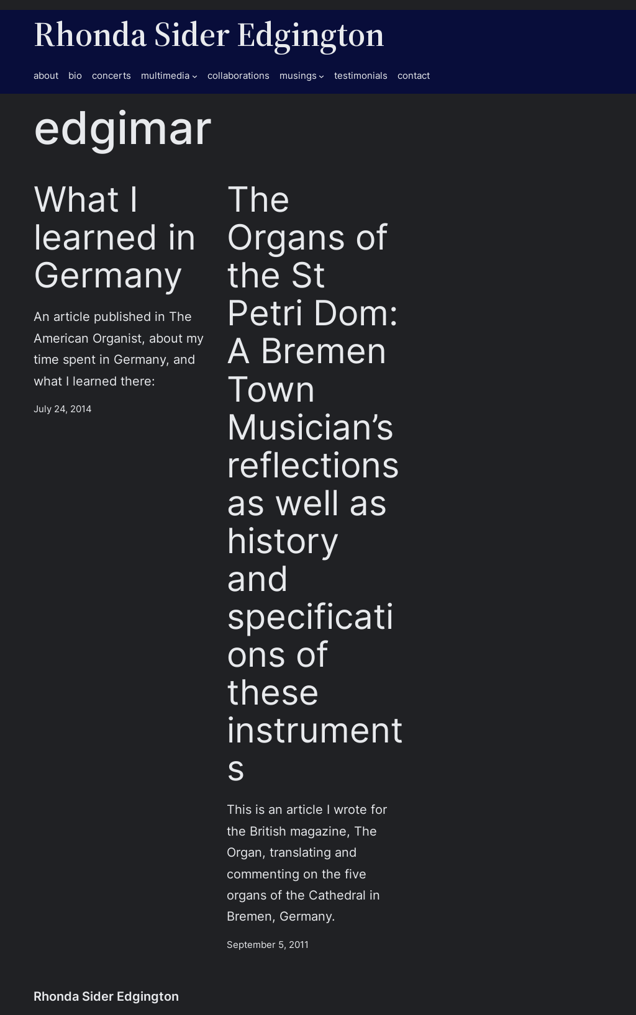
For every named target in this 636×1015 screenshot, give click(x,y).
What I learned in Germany (115, 237)
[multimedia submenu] (195, 76)
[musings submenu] (321, 76)
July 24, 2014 (63, 409)
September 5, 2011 (268, 944)
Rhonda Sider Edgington (209, 34)
